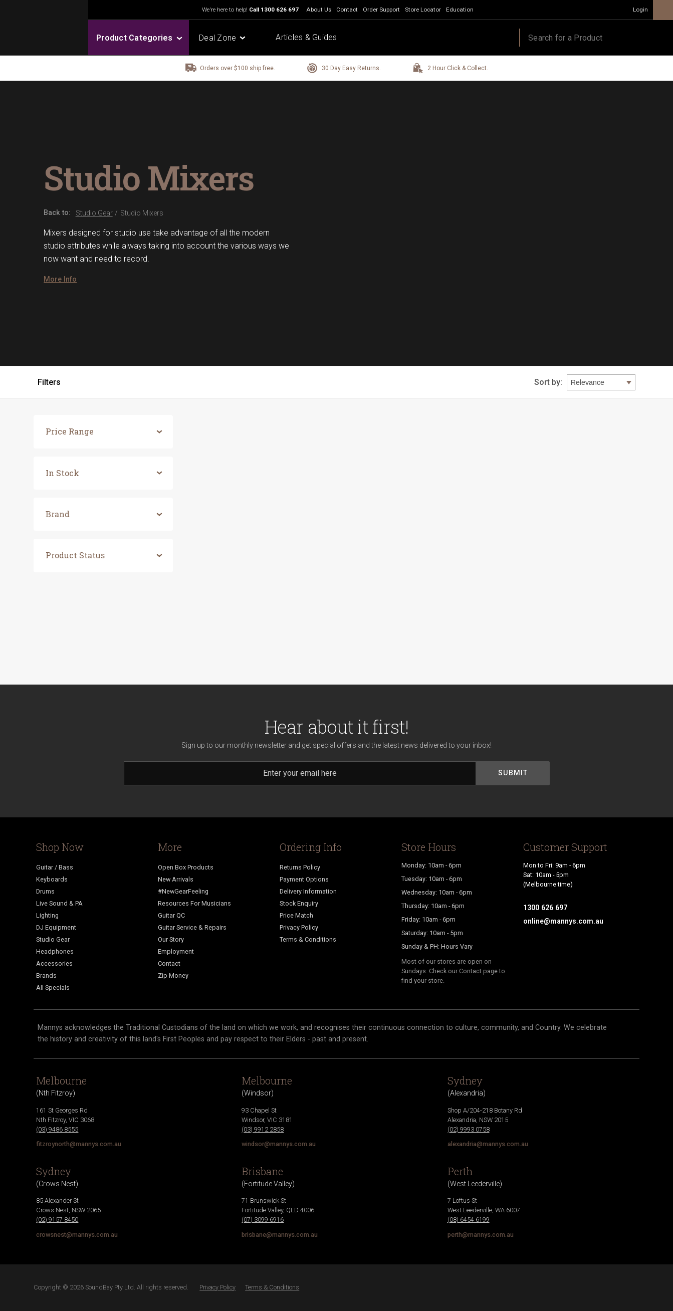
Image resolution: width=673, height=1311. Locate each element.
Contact (169, 963)
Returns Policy (300, 867)
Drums (45, 891)
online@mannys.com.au (563, 921)
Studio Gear (53, 939)
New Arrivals (175, 879)
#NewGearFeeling (183, 891)
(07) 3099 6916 (263, 1219)
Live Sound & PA (59, 903)
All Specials (53, 987)
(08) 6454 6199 (468, 1219)
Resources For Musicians (194, 903)
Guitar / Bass (54, 867)
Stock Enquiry (299, 903)
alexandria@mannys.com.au (487, 1144)
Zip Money (173, 975)
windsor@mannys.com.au (279, 1144)
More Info (60, 279)
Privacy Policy (299, 927)
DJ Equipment (56, 927)
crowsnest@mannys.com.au (77, 1234)
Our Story (171, 939)
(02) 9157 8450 (57, 1219)
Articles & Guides (306, 37)
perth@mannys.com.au (480, 1234)
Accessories (54, 963)
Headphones (55, 951)
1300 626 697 (280, 9)
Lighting (47, 915)
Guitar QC (171, 915)
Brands (46, 975)
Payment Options (304, 879)
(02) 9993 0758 (468, 1129)
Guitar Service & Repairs (192, 927)
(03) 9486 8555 (57, 1129)
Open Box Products (185, 867)
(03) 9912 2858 (263, 1129)
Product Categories (138, 38)
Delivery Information (308, 891)
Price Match (296, 915)
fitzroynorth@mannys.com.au (78, 1144)
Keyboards (52, 879)
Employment (176, 951)
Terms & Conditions (308, 939)
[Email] (300, 773)
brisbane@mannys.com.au (280, 1234)
